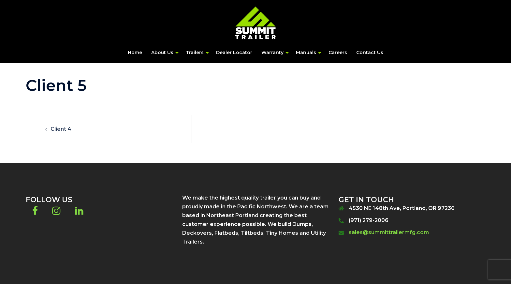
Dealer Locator (234, 52)
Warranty (272, 52)
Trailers (195, 52)
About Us (162, 52)
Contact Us (369, 52)
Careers (337, 52)
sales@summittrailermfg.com (389, 232)
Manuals (306, 52)
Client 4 (61, 129)
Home (135, 52)
